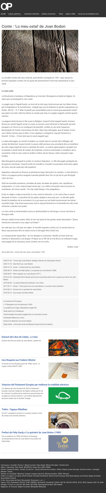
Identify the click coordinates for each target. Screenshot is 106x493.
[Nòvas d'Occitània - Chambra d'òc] (57, 465)
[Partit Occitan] (27, 476)
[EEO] (84, 482)
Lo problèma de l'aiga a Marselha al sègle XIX (20, 308)
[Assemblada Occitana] (8, 478)
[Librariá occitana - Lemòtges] (89, 469)
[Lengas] (27, 474)
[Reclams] (20, 474)
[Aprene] (90, 482)
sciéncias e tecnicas (31, 14)
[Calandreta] (15, 482)
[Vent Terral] (19, 467)
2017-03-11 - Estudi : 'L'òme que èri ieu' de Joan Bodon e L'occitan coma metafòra (33, 286)
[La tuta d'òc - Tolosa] (32, 469)
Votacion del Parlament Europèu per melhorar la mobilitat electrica (35, 384)
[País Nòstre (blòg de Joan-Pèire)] (77, 476)
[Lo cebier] (18, 476)
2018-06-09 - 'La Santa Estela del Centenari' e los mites (23, 283)
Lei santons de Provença (12, 301)
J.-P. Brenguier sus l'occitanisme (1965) (17, 304)
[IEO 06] (68, 482)
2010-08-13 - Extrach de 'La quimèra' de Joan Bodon (22, 289)
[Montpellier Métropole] (38, 487)
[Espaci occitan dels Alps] (71, 469)
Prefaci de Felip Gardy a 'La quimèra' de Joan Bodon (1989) (31, 432)
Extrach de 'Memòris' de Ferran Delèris (17, 321)
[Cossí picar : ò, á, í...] (37, 480)
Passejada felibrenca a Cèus (13, 318)
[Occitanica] (41, 482)
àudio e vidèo (70, 14)
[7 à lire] (10, 484)
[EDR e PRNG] (46, 467)
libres (61, 14)
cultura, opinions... (15, 14)
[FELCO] (22, 482)
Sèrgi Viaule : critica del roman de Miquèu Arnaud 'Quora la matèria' (28, 324)
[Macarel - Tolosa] (6, 471)
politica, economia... (49, 14)
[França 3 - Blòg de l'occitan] (27, 465)
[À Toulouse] (13, 487)
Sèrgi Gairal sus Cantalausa (13, 311)
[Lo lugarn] (10, 476)
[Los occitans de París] (13, 480)
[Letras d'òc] (36, 467)
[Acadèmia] (50, 482)
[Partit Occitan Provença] (57, 476)
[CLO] (80, 482)
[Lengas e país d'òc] (37, 474)
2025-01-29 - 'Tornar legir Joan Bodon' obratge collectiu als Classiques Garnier (32, 261)
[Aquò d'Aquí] (41, 465)
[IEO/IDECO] (28, 467)
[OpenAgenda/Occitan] (45, 484)
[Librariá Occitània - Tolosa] (16, 469)
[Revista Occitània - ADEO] (53, 474)
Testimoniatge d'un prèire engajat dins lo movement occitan (25, 314)
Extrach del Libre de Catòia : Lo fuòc (20, 337)
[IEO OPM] (34, 484)
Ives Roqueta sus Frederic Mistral (18, 360)
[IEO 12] (96, 482)
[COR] (28, 482)
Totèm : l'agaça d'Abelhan (14, 409)
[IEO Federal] (58, 484)
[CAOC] (57, 482)
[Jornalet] (13, 465)
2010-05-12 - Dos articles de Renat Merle (18, 293)
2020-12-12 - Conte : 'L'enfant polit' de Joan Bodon (21, 267)
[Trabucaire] (10, 467)
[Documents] (26, 480)
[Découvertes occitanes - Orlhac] (51, 469)
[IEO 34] (62, 482)
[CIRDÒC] (34, 482)
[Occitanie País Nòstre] (40, 476)
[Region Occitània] (94, 476)
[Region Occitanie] (24, 487)
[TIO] (8, 482)
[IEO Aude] (26, 484)
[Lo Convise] (18, 484)
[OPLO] (75, 482)
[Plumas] (66, 474)
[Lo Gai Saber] (11, 474)
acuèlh (3, 14)
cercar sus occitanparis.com (88, 14)
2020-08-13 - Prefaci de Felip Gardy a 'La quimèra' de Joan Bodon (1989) (29, 270)
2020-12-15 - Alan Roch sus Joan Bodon (18, 264)
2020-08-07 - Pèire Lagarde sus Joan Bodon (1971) (22, 274)
